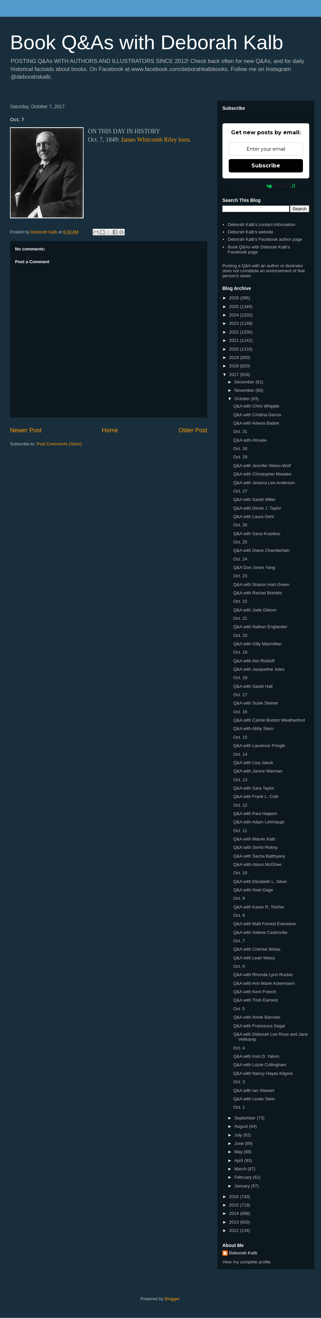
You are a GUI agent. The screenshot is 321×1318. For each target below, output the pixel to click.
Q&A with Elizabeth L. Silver (260, 881)
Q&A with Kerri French (254, 991)
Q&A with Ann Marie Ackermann (264, 983)
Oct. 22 (240, 601)
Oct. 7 (239, 940)
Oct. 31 (240, 431)
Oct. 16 (240, 711)
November (245, 390)
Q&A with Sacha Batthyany (259, 856)
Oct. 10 (240, 872)
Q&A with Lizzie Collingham (259, 1064)
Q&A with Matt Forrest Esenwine (264, 923)
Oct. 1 (239, 1107)
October (242, 398)
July (238, 1135)
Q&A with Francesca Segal (259, 1025)
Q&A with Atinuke (249, 440)
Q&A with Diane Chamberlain (261, 550)
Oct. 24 (240, 559)
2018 (234, 365)
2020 (234, 349)
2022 (234, 332)
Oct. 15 (240, 737)
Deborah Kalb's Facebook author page (265, 239)
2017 (234, 374)
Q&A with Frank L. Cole (255, 796)
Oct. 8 (239, 915)
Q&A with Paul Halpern (255, 813)
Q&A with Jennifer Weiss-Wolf (262, 465)
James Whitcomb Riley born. (156, 139)
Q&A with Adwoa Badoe (256, 423)
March (241, 1168)
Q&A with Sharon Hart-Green (261, 584)
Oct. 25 (240, 541)
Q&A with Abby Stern (253, 728)
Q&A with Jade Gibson (255, 609)
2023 (234, 323)
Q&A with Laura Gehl (253, 516)
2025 (234, 306)
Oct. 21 (240, 618)
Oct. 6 (239, 966)
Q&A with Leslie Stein (254, 1098)
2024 (234, 314)
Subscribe (265, 165)
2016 (234, 1196)
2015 (234, 1204)
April (239, 1160)
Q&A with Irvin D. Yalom (256, 1056)
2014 (234, 1213)
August (241, 1126)
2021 (234, 340)
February (243, 1177)
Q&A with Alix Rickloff (253, 660)
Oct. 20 (240, 635)
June (239, 1143)
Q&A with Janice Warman (257, 771)
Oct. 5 (239, 1008)
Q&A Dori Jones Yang (254, 567)
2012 (234, 1230)
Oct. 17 (240, 694)
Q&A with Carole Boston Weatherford (269, 720)
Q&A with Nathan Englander (260, 626)
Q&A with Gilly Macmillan (257, 643)
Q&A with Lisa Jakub (253, 762)
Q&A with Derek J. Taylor (257, 508)
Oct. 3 (239, 1081)
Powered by (266, 186)
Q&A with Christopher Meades (262, 474)
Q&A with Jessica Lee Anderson (264, 482)
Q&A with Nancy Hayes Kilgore (263, 1073)
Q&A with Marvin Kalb (254, 838)
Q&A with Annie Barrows (256, 1017)
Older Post (193, 430)
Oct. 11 (240, 830)
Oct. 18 (240, 677)
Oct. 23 (240, 575)
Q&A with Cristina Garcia (257, 414)
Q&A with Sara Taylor (253, 788)
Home (110, 430)
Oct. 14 (240, 754)
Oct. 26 (240, 524)
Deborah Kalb (243, 1252)
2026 (234, 297)
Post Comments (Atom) (59, 443)
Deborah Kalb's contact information (261, 224)
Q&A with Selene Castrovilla (260, 932)
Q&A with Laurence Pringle (259, 745)
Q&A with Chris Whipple (256, 406)
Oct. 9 (239, 898)
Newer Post (25, 430)
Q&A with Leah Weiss (254, 957)
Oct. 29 (240, 456)
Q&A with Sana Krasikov (256, 533)
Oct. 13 (240, 779)
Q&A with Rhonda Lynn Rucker (263, 974)
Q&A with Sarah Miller (254, 499)
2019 (234, 357)
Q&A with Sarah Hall (253, 686)
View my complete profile (246, 1261)
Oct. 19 (240, 652)
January (242, 1185)
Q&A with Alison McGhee (257, 864)
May (239, 1151)
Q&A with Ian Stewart (253, 1090)
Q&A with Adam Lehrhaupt (258, 821)
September (245, 1117)
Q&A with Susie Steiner (255, 703)
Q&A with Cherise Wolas (256, 949)
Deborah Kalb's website (250, 231)
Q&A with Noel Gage (253, 889)
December (245, 381)
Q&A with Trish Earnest (255, 1000)
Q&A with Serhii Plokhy (255, 847)
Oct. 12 (240, 805)
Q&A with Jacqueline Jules (258, 669)
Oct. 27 (240, 491)
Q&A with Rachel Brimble (257, 592)
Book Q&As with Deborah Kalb (146, 42)
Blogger (172, 1298)
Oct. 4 (239, 1047)
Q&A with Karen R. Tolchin (258, 906)
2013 (234, 1222)
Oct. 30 (240, 448)
